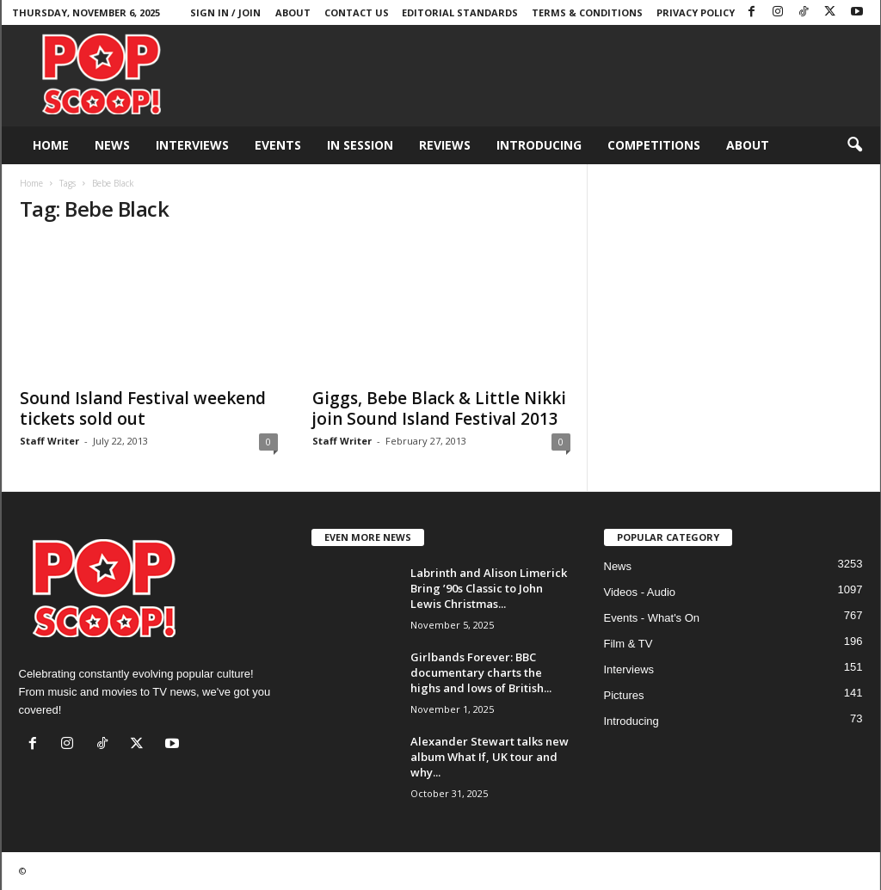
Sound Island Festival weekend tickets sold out (143, 408)
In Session (360, 145)
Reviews (445, 145)
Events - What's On (652, 617)
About (293, 12)
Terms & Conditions (587, 12)
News (112, 145)
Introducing (539, 145)
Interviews (192, 145)
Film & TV (628, 643)
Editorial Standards (460, 12)
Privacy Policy (695, 12)
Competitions (653, 145)
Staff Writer (49, 440)
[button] (854, 145)
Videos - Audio (640, 592)
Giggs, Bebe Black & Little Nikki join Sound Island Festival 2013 (439, 408)
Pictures (624, 695)
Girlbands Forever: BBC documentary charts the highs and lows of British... (480, 672)
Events (278, 145)
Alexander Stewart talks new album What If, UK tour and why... (489, 756)
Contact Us (356, 12)
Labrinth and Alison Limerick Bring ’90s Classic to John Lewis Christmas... (488, 588)
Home (51, 145)
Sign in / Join (225, 12)
